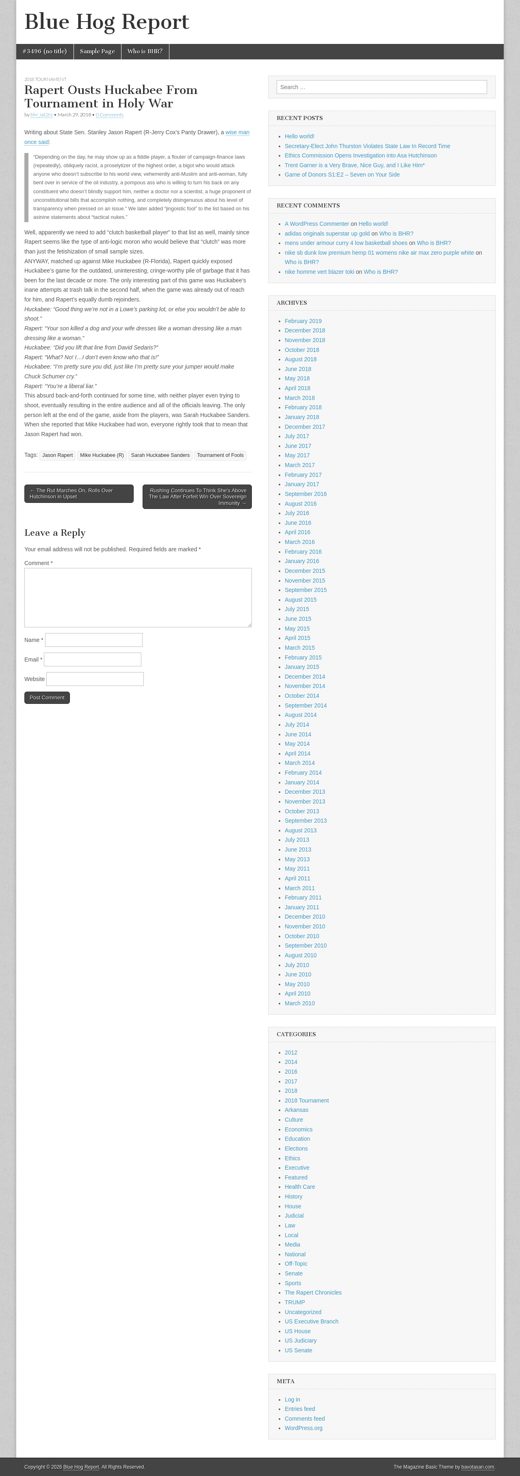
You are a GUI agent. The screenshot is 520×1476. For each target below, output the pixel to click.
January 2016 (302, 561)
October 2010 (302, 936)
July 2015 (297, 609)
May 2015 (297, 628)
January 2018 (302, 417)
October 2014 (302, 695)
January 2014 (302, 782)
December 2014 (305, 676)
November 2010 (305, 926)
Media (292, 1244)
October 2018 (302, 350)
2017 (291, 1081)
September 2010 (306, 945)
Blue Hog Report (107, 21)
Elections (296, 1148)
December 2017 (305, 427)
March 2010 (300, 1003)
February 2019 (303, 321)
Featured (296, 1177)
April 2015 (297, 638)
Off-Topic (296, 1263)
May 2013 (297, 859)
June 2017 (298, 446)
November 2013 (305, 801)
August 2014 (301, 715)
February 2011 (303, 897)
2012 (291, 1052)
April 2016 (297, 532)
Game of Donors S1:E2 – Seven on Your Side (342, 174)
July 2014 (297, 724)
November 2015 (305, 580)
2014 (291, 1062)
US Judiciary (301, 1340)
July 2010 (297, 965)
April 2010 (297, 993)
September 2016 (306, 494)
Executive (297, 1167)
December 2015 (305, 571)
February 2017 (303, 475)
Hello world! (299, 136)
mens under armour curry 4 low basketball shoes (346, 243)
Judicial (294, 1215)
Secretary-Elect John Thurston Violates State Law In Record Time (367, 146)
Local (291, 1235)
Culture (294, 1119)
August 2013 (301, 830)
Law (290, 1225)
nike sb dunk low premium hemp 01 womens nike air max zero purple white (379, 252)
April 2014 (297, 753)
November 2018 (305, 340)
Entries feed (300, 1409)
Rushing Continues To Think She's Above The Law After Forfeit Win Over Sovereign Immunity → (198, 496)
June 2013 (298, 849)
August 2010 (301, 955)
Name (33, 640)
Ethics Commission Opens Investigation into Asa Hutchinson (361, 155)
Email (33, 659)
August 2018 (301, 359)
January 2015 (302, 667)
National (295, 1254)
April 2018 (297, 388)
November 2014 (305, 686)
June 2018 (298, 369)
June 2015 (298, 619)
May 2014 (297, 743)
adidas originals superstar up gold (327, 233)
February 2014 (303, 772)
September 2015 (306, 590)
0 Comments (110, 114)
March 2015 (300, 647)
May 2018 (297, 378)
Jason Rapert (57, 455)
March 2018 (300, 398)
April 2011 (297, 878)
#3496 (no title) (44, 51)
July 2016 (297, 513)
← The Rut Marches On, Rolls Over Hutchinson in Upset (71, 493)
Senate (294, 1273)
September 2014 (306, 705)
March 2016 (300, 542)
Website (34, 679)
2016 (291, 1071)
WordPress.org (304, 1428)
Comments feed (305, 1418)
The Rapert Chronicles (313, 1292)
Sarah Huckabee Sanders (160, 455)
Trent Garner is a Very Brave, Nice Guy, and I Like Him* (355, 165)
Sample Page (97, 51)
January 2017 (302, 484)
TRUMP (295, 1302)
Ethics (292, 1158)
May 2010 (297, 984)
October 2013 (302, 811)
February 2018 (303, 407)
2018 (291, 1090)
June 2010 (298, 974)
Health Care (300, 1186)
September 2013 (306, 820)
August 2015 (301, 599)
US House (298, 1331)
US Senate (298, 1350)
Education (297, 1138)
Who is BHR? (145, 51)
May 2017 (297, 455)
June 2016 (298, 523)
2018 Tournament (45, 79)
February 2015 (303, 657)
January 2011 (302, 907)
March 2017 (300, 465)
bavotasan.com (478, 1467)
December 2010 (305, 916)
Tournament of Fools (220, 455)
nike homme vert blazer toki (319, 272)
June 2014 (298, 734)
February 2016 (303, 551)
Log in (292, 1399)
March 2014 (300, 763)
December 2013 (305, 791)
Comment (38, 563)
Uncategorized (303, 1312)
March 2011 (300, 888)
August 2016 (301, 503)
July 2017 (297, 436)
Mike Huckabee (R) (102, 455)
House (293, 1206)
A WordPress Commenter (317, 224)
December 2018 (305, 330)
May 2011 (297, 868)
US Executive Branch (311, 1321)
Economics (298, 1129)
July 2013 (297, 839)
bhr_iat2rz (41, 114)
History (294, 1196)
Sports (293, 1283)
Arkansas (296, 1110)
